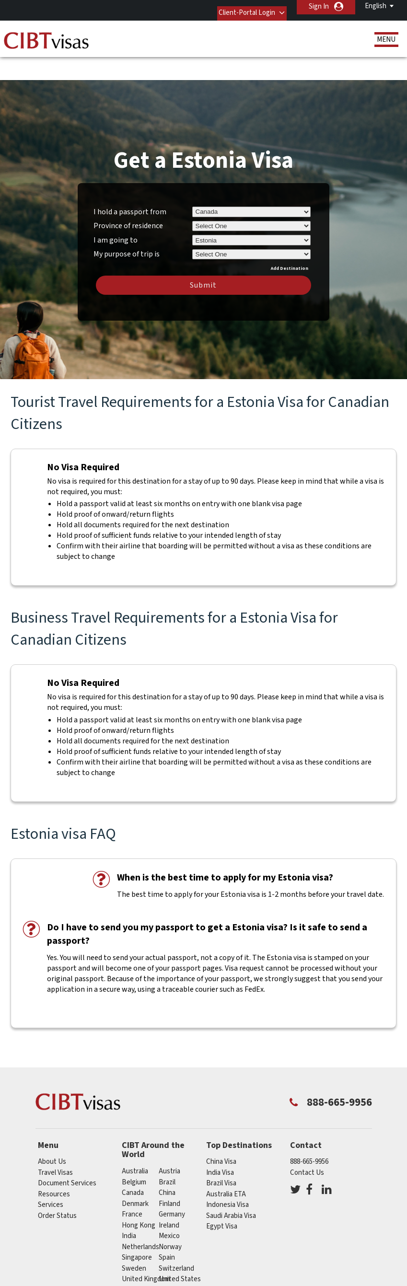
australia (135, 1141)
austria (169, 1141)
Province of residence (128, 195)
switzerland (176, 1238)
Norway (170, 1217)
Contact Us (307, 1142)
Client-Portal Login (237, 6)
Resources (54, 1164)
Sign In (319, 6)
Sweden (134, 1238)
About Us (52, 1131)
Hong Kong (138, 1195)
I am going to (115, 210)
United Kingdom (146, 1249)
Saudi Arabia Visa (231, 1186)
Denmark (135, 1174)
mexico (169, 1206)
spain (167, 1227)
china (167, 1163)
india (129, 1206)
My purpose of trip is (126, 222)
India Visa (220, 1142)
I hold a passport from (129, 181)
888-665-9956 (309, 1131)
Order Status (57, 1186)
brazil (167, 1152)
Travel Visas (55, 1142)
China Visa (221, 1131)
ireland (169, 1195)
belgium (134, 1152)
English (375, 6)
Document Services (67, 1153)
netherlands (140, 1217)
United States (180, 1249)
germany (172, 1184)
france (132, 1184)
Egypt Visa (221, 1196)
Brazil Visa (221, 1153)
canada (133, 1163)
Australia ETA (226, 1164)
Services (50, 1175)
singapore (137, 1227)
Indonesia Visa (227, 1175)
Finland (169, 1174)
